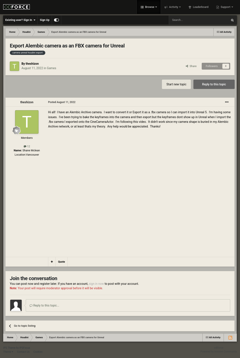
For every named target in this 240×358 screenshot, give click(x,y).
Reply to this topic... (44, 305)
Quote (61, 261)
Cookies (38, 351)
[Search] (188, 20)
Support (225, 7)
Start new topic (176, 84)
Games (51, 68)
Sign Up (44, 19)
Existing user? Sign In (20, 20)
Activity (173, 7)
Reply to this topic (214, 84)
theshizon (32, 63)
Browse (149, 7)
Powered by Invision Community (218, 351)
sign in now (96, 283)
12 (27, 146)
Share (191, 66)
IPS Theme (9, 347)
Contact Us (23, 351)
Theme (8, 351)
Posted (62, 102)
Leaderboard (200, 7)
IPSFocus (24, 347)
